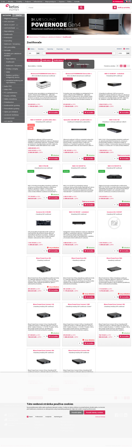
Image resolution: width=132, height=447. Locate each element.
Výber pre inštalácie (11, 112)
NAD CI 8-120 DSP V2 (78, 166)
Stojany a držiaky (10, 96)
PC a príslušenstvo (10, 93)
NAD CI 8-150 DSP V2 (114, 166)
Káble (8, 72)
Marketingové (58, 417)
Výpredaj (50, 49)
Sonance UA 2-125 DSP (114, 212)
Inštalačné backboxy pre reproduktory (14, 81)
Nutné (31, 417)
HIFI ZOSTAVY (9, 22)
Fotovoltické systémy (11, 108)
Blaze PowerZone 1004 (114, 258)
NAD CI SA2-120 (114, 120)
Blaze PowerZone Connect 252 (114, 304)
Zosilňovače (8, 34)
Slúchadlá (7, 50)
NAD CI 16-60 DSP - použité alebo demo (43, 120)
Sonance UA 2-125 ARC (43, 212)
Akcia (68, 49)
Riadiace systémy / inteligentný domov (13, 76)
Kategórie (7, 15)
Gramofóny (8, 41)
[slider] (44, 53)
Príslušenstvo (9, 102)
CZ (126, 1)
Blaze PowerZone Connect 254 (43, 350)
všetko (127, 49)
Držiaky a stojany (12, 69)
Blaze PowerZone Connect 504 (78, 350)
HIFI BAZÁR (8, 121)
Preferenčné (39, 417)
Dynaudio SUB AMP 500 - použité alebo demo (79, 120)
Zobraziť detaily (100, 417)
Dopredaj (60, 49)
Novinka (40, 49)
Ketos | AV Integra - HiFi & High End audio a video (13, 7)
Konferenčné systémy (12, 105)
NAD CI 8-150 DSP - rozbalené (79, 212)
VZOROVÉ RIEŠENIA (11, 115)
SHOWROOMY (9, 118)
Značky (19, 15)
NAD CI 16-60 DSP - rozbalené (114, 73)
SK (129, 1)
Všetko (32, 49)
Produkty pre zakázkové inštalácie (12, 54)
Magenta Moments (11, 18)
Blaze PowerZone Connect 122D (79, 304)
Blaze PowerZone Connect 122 (43, 304)
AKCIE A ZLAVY (9, 25)
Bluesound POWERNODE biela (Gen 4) (43, 73)
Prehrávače (8, 37)
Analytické (48, 417)
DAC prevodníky (9, 47)
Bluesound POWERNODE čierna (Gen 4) (79, 73)
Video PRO (8, 89)
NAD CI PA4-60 (43, 166)
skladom (119, 49)
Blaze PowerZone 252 (43, 258)
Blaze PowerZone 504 (79, 258)
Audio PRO (8, 86)
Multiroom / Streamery (12, 44)
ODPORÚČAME (9, 28)
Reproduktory (9, 31)
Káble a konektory (10, 99)
